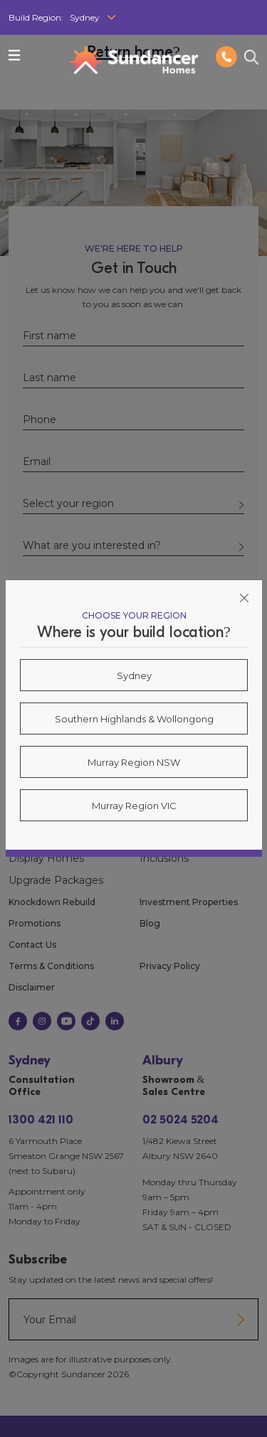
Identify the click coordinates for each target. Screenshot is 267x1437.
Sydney (134, 675)
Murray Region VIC (134, 805)
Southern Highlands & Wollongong (134, 719)
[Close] (244, 598)
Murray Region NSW (134, 762)
